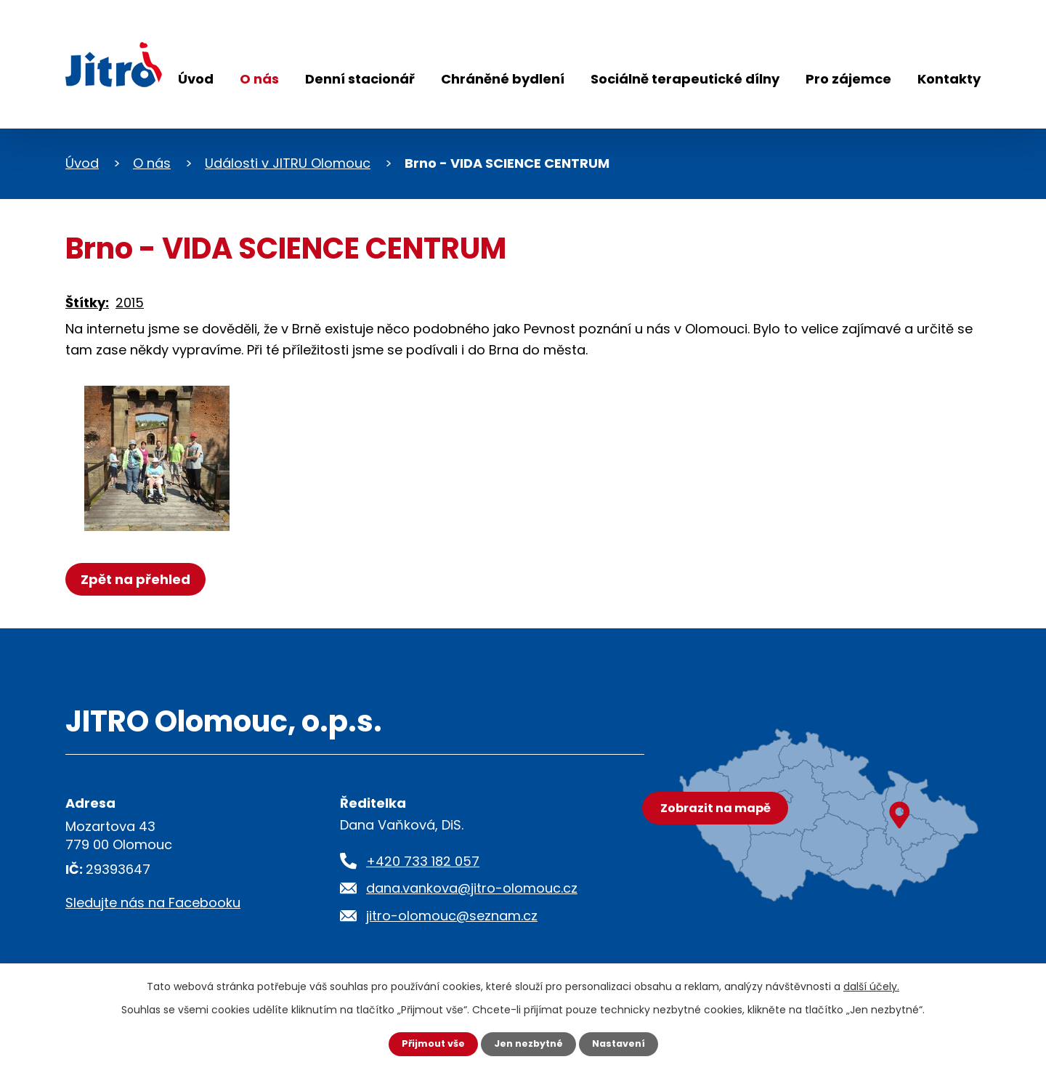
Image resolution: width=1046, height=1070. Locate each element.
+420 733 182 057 (422, 861)
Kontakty (949, 79)
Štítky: (87, 302)
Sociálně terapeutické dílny (685, 79)
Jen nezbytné (528, 1043)
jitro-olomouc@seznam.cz (452, 916)
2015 (129, 302)
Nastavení (625, 1043)
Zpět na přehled (140, 579)
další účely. (871, 985)
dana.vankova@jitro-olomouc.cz (471, 888)
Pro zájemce (848, 79)
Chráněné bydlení (502, 79)
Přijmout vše (426, 1043)
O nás (259, 79)
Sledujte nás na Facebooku (152, 902)
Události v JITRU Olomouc (287, 163)
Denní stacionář (360, 79)
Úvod (196, 79)
